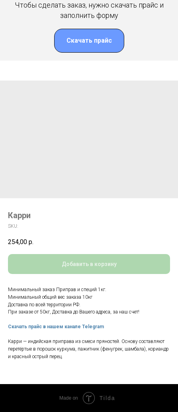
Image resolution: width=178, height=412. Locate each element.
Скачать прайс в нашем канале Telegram (56, 326)
